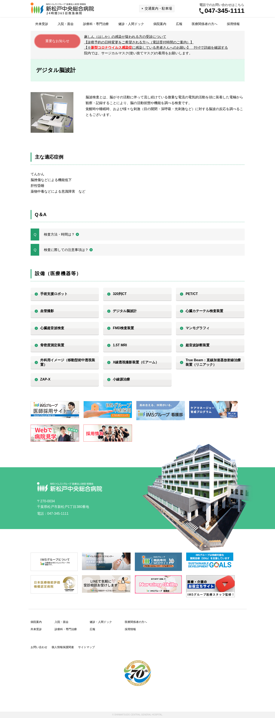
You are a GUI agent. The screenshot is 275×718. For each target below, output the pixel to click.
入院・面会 (66, 24)
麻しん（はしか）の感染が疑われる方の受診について (125, 36)
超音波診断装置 (198, 345)
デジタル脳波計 (125, 311)
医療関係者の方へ (204, 24)
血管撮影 (47, 311)
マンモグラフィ (198, 328)
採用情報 (233, 24)
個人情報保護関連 (63, 647)
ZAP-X (45, 379)
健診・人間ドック (131, 24)
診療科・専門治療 (96, 24)
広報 (179, 24)
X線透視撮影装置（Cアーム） (136, 362)
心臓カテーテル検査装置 (204, 311)
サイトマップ (86, 647)
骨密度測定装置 (52, 345)
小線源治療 (121, 379)
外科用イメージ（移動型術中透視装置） (67, 362)
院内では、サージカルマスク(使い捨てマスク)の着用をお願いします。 (138, 53)
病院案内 (159, 24)
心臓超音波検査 (52, 328)
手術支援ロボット (54, 294)
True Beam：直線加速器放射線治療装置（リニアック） (213, 362)
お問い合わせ (39, 647)
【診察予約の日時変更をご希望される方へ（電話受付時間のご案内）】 (139, 42)
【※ (156, 47)
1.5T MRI (120, 345)
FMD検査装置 (123, 328)
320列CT (119, 294)
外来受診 (41, 24)
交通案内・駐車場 (158, 8)
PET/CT (192, 294)
